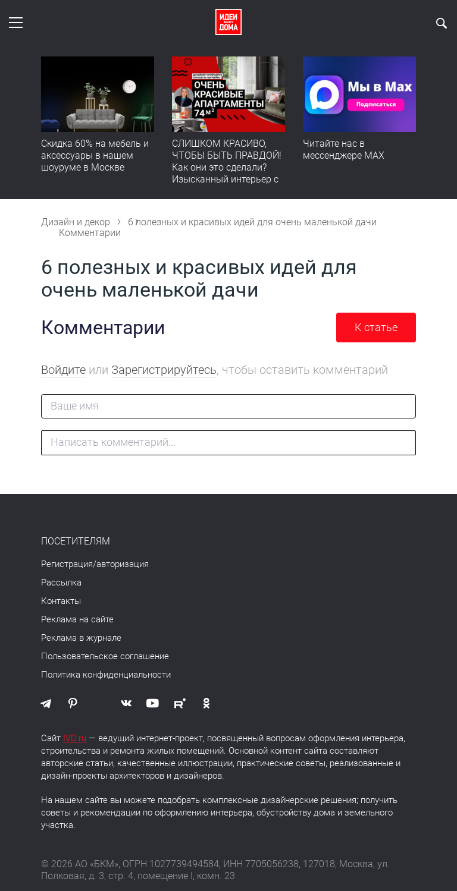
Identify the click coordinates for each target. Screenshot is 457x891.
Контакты (61, 601)
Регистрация (67, 564)
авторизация (122, 564)
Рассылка (61, 582)
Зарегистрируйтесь (164, 370)
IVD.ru (74, 738)
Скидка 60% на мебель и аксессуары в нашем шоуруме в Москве (95, 155)
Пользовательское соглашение (105, 656)
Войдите (63, 370)
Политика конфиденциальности (106, 674)
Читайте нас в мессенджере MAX (343, 149)
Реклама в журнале (81, 637)
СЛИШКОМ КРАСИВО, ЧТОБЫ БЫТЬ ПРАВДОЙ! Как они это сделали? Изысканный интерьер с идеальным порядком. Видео (226, 173)
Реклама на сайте (77, 619)
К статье (376, 327)
